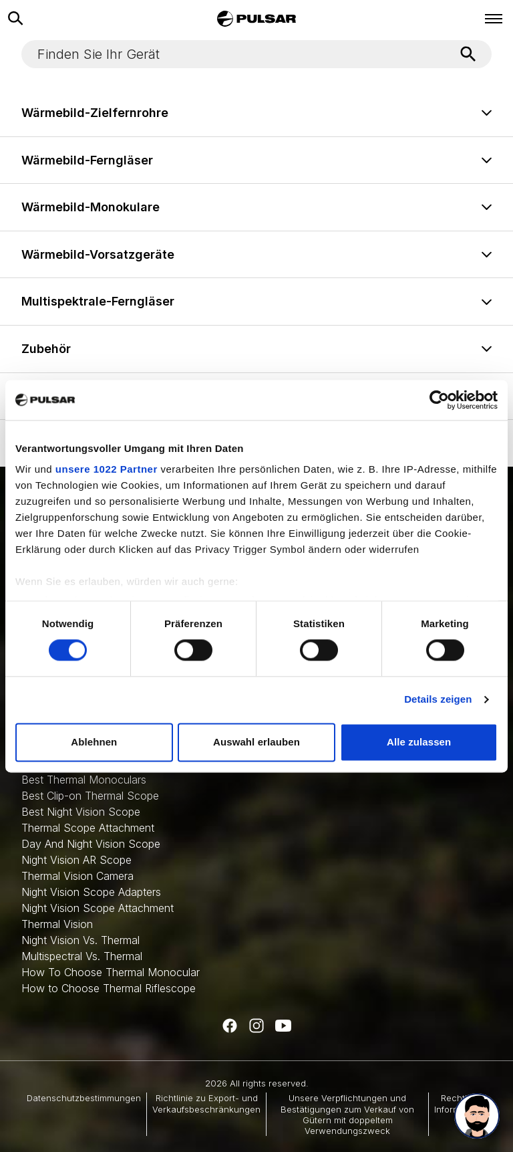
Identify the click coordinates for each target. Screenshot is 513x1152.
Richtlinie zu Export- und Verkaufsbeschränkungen (206, 1103)
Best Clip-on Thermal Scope (90, 795)
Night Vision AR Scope (76, 860)
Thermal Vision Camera (77, 876)
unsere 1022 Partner (106, 469)
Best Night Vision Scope (80, 811)
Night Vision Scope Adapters (91, 892)
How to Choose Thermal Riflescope (108, 988)
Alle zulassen (419, 741)
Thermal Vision (57, 924)
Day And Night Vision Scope (90, 843)
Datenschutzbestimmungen (84, 1097)
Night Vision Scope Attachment (97, 908)
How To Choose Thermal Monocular (110, 972)
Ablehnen (94, 741)
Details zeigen (438, 699)
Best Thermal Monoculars (83, 779)
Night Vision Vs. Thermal (80, 940)
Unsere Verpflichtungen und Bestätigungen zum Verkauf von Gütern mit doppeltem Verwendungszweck (347, 1114)
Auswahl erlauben (256, 741)
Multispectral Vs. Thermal (81, 956)
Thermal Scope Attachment (87, 827)
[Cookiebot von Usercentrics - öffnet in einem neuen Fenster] (439, 400)
